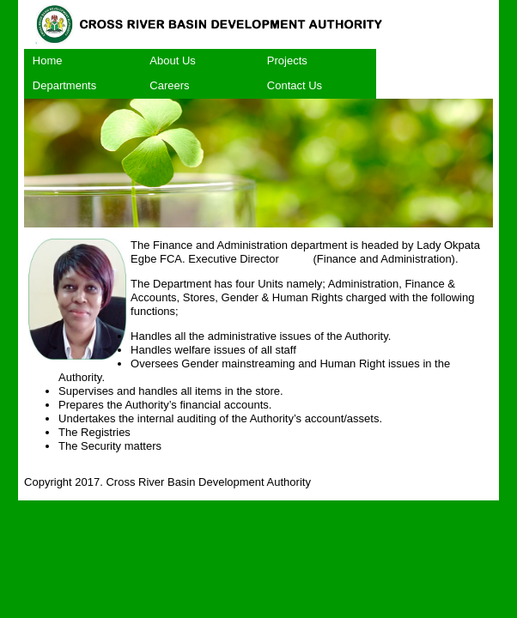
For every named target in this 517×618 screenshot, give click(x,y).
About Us (172, 60)
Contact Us (294, 85)
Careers (169, 85)
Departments (64, 85)
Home (48, 60)
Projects (287, 60)
